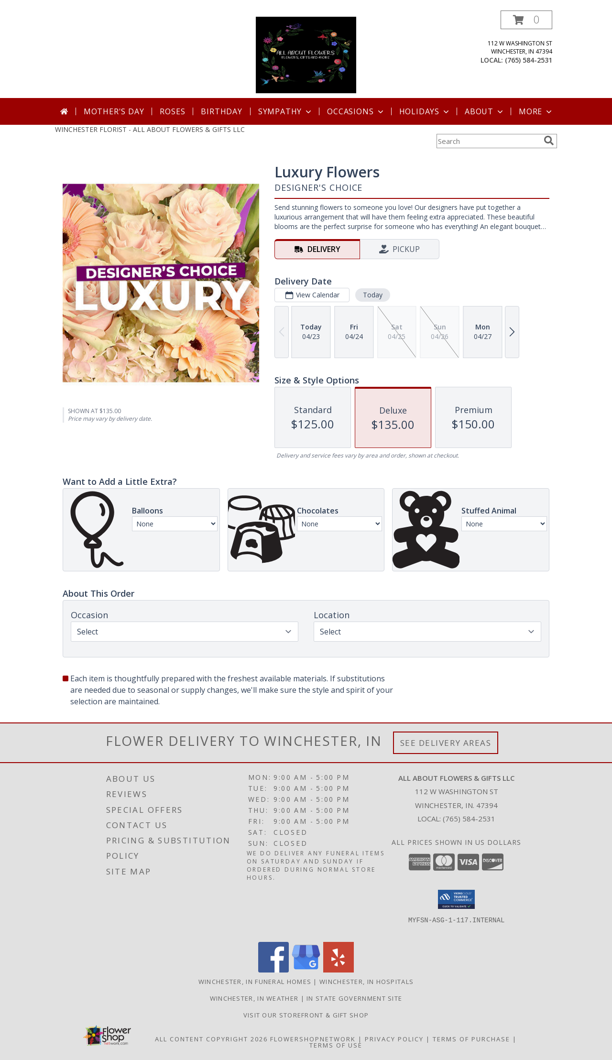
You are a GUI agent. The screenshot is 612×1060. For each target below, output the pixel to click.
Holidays (425, 111)
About (485, 111)
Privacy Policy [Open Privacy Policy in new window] (394, 1039)
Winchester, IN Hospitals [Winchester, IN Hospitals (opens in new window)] (366, 981)
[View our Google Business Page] (306, 969)
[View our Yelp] (338, 969)
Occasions (356, 111)
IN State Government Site (354, 998)
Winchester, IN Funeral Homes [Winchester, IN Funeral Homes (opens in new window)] (254, 981)
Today (372, 294)
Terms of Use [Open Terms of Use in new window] (335, 1045)
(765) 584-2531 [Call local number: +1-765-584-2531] (528, 60)
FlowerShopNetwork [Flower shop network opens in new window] (313, 1039)
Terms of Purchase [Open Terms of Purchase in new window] (471, 1039)
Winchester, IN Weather (254, 998)
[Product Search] (488, 141)
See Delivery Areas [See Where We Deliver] (446, 742)
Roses (172, 111)
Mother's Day (114, 111)
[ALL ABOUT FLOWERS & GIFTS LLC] (306, 54)
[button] (526, 20)
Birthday (221, 111)
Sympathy (285, 111)
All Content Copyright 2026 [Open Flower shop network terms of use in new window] (211, 1039)
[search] (549, 140)
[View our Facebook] (273, 969)
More (536, 111)
